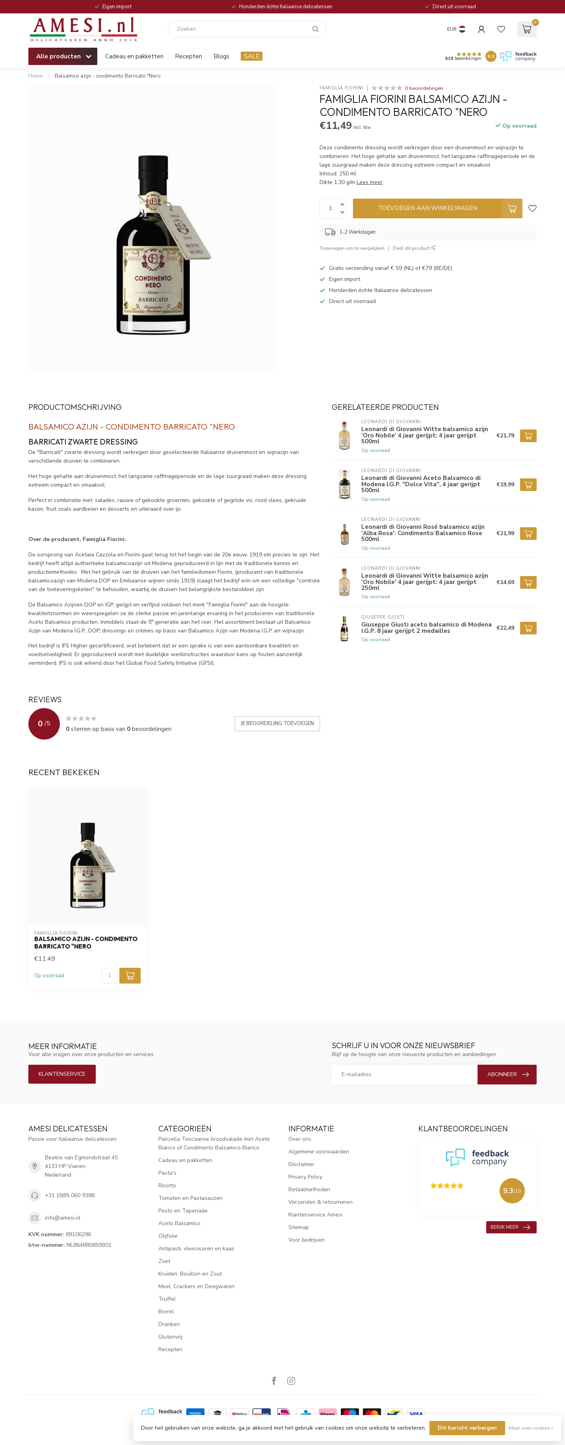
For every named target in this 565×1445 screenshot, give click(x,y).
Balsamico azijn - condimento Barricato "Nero (108, 76)
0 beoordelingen (424, 88)
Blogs (221, 56)
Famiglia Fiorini (341, 88)
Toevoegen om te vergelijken (352, 248)
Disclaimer (301, 1164)
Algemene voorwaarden (318, 1151)
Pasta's (167, 1173)
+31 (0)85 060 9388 (70, 1195)
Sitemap (298, 1227)
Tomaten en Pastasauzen (190, 1198)
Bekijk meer (510, 1227)
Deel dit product (414, 248)
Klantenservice (62, 1074)
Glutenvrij (170, 1337)
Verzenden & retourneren (320, 1202)
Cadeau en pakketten (134, 56)
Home (35, 76)
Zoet (164, 1261)
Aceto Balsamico (179, 1223)
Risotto (167, 1185)
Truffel (167, 1299)
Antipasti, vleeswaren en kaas (196, 1248)
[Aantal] (109, 976)
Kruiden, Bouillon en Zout (190, 1274)
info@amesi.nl (62, 1218)
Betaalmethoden (309, 1189)
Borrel (166, 1311)
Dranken (169, 1324)
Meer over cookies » (531, 1428)
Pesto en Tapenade (183, 1210)
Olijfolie (168, 1236)
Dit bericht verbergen (467, 1428)
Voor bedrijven (306, 1240)
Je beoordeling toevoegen (277, 723)
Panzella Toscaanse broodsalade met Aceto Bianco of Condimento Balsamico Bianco (214, 1143)
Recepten (188, 56)
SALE (251, 56)
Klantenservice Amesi (315, 1214)
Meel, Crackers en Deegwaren (196, 1286)
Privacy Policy (305, 1177)
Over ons (299, 1139)
